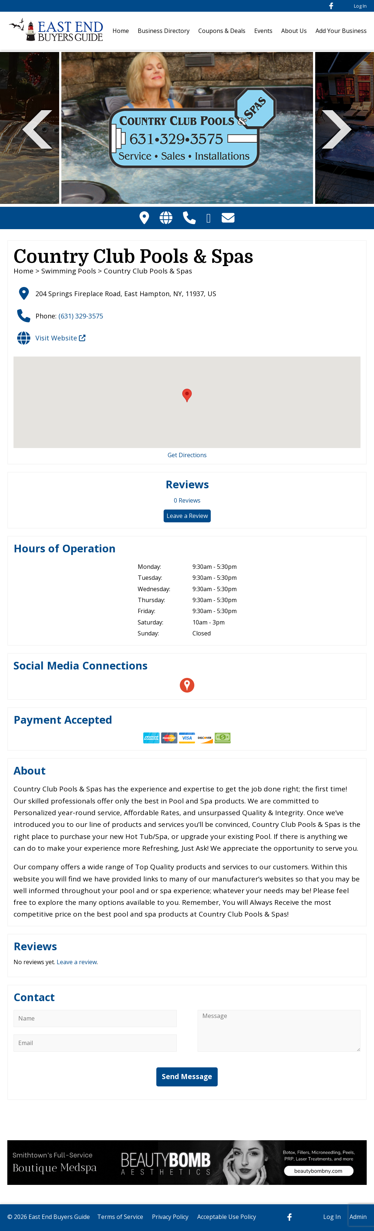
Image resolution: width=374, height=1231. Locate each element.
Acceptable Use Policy (226, 1217)
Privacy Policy (170, 1217)
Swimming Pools (68, 271)
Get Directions (187, 455)
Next (336, 128)
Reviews (187, 500)
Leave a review (77, 962)
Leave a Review (187, 516)
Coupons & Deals (221, 31)
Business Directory (164, 31)
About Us (294, 31)
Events (263, 31)
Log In (360, 6)
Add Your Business (341, 31)
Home (120, 31)
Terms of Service (120, 1217)
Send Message (187, 1076)
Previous (37, 128)
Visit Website (60, 337)
